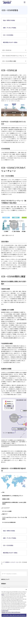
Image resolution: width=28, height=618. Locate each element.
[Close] (26, 589)
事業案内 (7, 562)
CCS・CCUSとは (6, 50)
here (2, 594)
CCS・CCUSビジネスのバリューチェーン (13, 56)
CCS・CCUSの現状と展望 (9, 61)
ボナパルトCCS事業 (6, 511)
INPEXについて (5, 579)
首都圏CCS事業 (5, 499)
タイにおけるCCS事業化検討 (9, 522)
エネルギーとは (14, 562)
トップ (2, 562)
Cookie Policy (4, 610)
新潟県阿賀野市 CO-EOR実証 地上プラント (12, 495)
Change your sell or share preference (10, 612)
